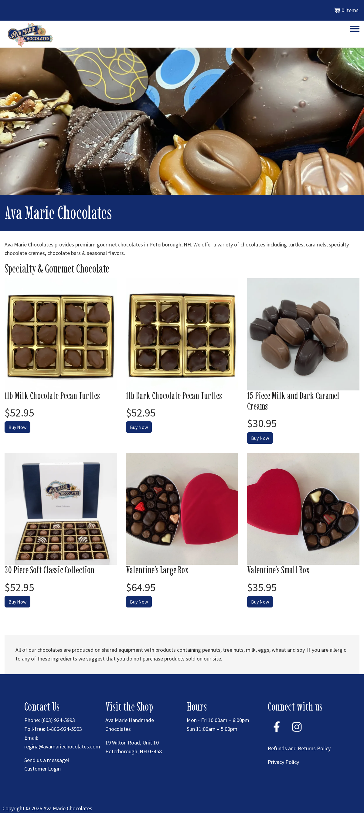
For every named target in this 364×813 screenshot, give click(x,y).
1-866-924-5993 (64, 728)
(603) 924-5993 (58, 720)
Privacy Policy (283, 761)
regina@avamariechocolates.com (62, 746)
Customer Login (42, 768)
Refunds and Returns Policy (299, 748)
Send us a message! (47, 760)
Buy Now (17, 427)
